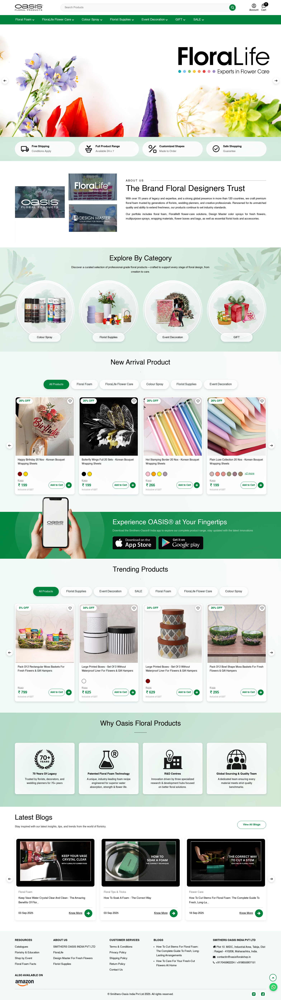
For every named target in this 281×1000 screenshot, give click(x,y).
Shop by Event (23, 958)
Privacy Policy (117, 952)
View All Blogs (248, 824)
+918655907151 (246, 962)
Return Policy (117, 964)
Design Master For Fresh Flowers (73, 958)
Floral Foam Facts (25, 964)
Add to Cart (55, 485)
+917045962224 (225, 962)
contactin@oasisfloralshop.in (234, 957)
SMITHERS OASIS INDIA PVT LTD (74, 946)
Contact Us (116, 969)
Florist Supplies (120, 19)
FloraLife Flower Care (56, 19)
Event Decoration (153, 19)
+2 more (249, 473)
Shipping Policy (118, 958)
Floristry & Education (27, 952)
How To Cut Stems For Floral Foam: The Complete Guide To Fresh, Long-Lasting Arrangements (177, 951)
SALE (197, 19)
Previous (5, 81)
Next (276, 81)
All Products (56, 384)
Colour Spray (90, 19)
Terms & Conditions (120, 946)
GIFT (178, 19)
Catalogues (21, 946)
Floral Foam (23, 19)
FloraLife (58, 952)
